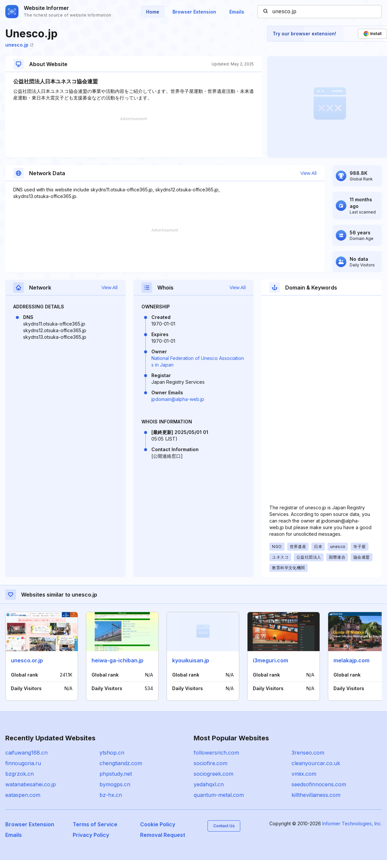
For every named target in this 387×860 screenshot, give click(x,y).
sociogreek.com (213, 773)
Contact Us (224, 825)
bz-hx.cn (110, 795)
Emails (236, 12)
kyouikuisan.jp (190, 660)
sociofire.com (210, 763)
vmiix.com (303, 773)
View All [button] (308, 173)
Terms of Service (95, 824)
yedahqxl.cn (209, 784)
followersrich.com (216, 752)
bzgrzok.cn (19, 773)
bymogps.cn (114, 784)
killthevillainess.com (315, 795)
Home (152, 12)
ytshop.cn (111, 752)
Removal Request (162, 835)
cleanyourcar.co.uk (315, 763)
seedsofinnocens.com (318, 784)
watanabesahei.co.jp (30, 784)
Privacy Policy (91, 835)
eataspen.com (22, 795)
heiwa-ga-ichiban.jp (117, 660)
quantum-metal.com (219, 795)
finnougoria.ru (23, 763)
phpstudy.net (115, 773)
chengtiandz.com (120, 763)
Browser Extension (194, 12)
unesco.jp (19, 45)
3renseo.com (307, 752)
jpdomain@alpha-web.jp (177, 399)
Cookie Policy (157, 824)
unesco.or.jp (27, 660)
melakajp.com (351, 660)
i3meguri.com (270, 660)
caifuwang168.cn (26, 752)
